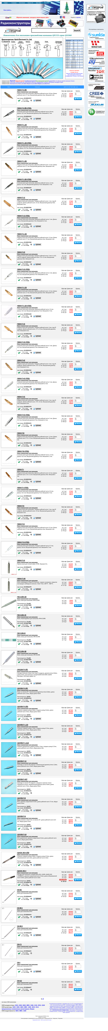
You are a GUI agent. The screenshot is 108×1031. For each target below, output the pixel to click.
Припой (68, 73)
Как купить (46, 2)
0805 (28, 1005)
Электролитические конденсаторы (60, 1010)
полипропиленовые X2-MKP (56, 1006)
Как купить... (8, 10)
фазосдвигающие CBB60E (59, 1007)
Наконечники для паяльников (75, 74)
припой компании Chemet (67, 81)
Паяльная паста (14, 83)
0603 (24, 1005)
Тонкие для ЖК (61, 1011)
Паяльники (73, 73)
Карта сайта (38, 2)
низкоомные (16, 1009)
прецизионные (7, 1009)
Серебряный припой (30, 81)
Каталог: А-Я (30, 2)
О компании (13, 2)
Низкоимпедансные (70, 1011)
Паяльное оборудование (37, 82)
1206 (31, 1005)
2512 (37, 1007)
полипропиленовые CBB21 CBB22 (74, 1004)
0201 (16, 1005)
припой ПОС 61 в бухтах (55, 81)
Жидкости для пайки (32, 83)
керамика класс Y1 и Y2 (68, 1003)
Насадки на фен (59, 82)
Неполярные (73, 1010)
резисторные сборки (27, 1009)
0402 (20, 1005)
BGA (43, 83)
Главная (6, 2)
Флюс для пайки (22, 83)
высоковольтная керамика (55, 1003)
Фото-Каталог (22, 2)
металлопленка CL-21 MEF (59, 1004)
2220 (43, 1005)
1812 (39, 1005)
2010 (33, 1007)
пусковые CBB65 (70, 1007)
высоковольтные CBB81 (69, 1006)
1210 (35, 1005)
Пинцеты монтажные (78, 76)
